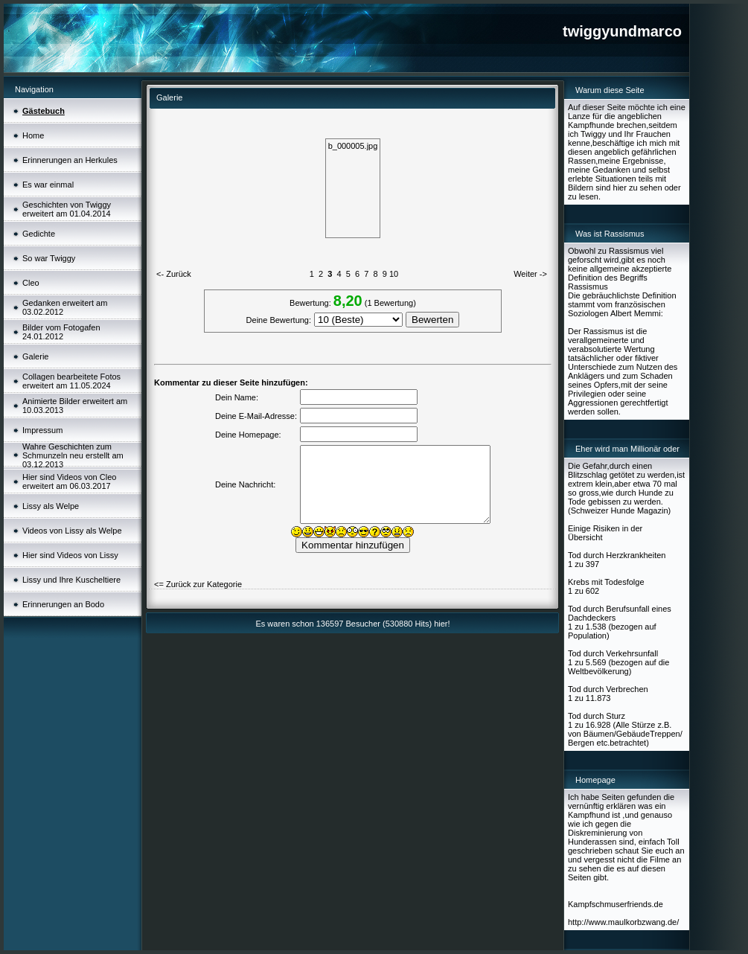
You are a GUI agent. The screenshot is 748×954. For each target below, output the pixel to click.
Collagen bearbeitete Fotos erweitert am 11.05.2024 (71, 381)
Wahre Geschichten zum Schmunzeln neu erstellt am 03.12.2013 (73, 455)
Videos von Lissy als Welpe (72, 530)
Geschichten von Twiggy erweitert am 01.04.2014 (66, 209)
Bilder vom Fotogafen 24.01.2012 (61, 332)
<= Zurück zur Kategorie (198, 584)
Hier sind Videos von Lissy (70, 555)
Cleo (30, 282)
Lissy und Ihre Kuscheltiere (71, 579)
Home (33, 135)
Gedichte (38, 233)
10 (393, 273)
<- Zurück (173, 273)
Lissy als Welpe (50, 506)
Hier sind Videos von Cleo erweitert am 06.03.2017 (69, 481)
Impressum (42, 430)
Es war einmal (48, 184)
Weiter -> (530, 273)
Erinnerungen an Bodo (63, 604)
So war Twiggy (48, 258)
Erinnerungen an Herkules (70, 160)
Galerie (35, 356)
